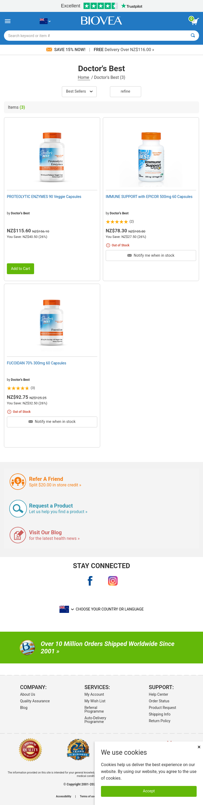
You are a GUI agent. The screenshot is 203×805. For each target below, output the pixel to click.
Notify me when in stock (150, 255)
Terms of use (87, 796)
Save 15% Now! (66, 49)
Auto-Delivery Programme (95, 720)
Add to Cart (20, 268)
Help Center (158, 694)
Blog (23, 707)
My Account (94, 694)
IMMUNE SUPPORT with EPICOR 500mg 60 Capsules (149, 197)
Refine (125, 91)
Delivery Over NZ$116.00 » (124, 49)
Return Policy (159, 721)
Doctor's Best (20, 213)
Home (84, 77)
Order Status (159, 701)
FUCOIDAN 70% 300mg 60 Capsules (36, 363)
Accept (149, 791)
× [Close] (199, 747)
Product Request (162, 707)
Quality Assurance (35, 701)
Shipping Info (159, 714)
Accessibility (63, 796)
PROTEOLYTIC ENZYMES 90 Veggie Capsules (44, 197)
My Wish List (94, 701)
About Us (27, 694)
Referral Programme (94, 709)
